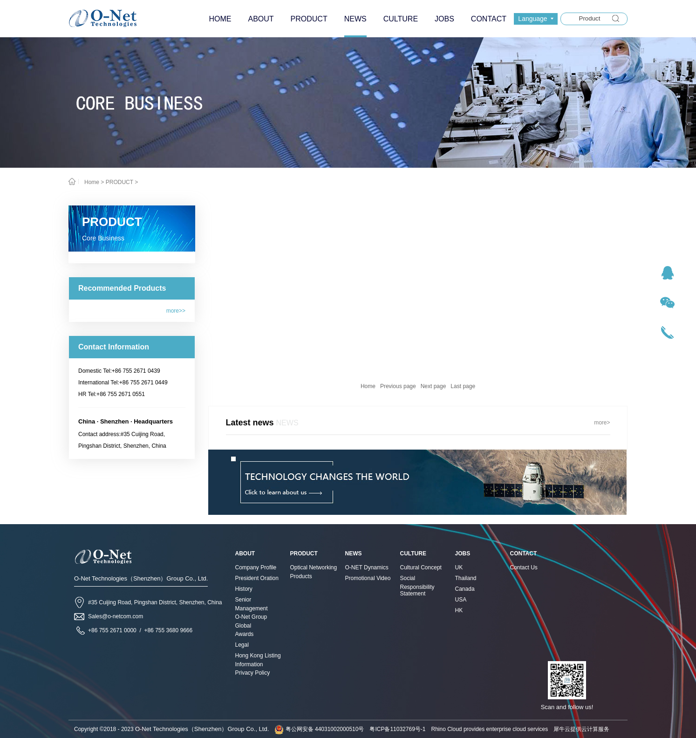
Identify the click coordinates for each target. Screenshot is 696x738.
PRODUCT (119, 182)
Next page (433, 386)
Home (368, 386)
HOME (220, 19)
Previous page (398, 386)
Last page (462, 386)
